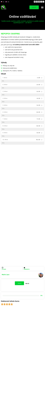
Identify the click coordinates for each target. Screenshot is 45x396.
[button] (42, 7)
